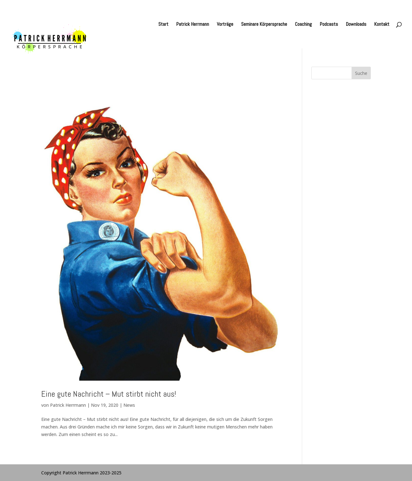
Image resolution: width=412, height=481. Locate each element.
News (129, 405)
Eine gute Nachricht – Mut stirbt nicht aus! (108, 394)
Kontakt (381, 24)
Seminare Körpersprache (264, 24)
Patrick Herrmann (192, 24)
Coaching (303, 24)
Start (163, 24)
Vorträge (225, 24)
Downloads (356, 24)
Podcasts (329, 24)
